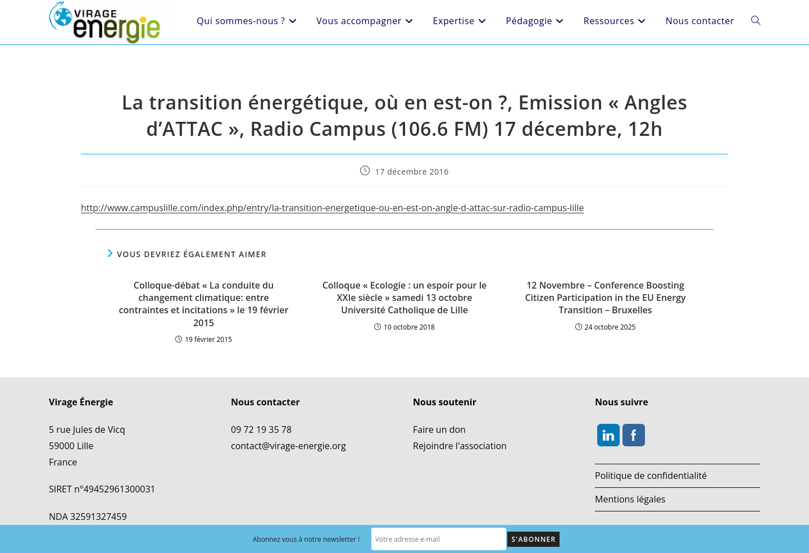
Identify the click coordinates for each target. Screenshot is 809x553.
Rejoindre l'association (460, 446)
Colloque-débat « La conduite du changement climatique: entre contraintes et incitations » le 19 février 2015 (204, 304)
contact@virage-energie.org (288, 446)
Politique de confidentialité (651, 475)
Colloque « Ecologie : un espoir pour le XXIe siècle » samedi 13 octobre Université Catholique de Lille (404, 298)
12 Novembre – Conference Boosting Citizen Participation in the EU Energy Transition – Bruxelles (605, 298)
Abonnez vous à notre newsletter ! (306, 539)
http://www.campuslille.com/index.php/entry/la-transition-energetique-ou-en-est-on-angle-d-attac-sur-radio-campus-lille (332, 208)
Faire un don (439, 429)
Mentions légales (630, 499)
